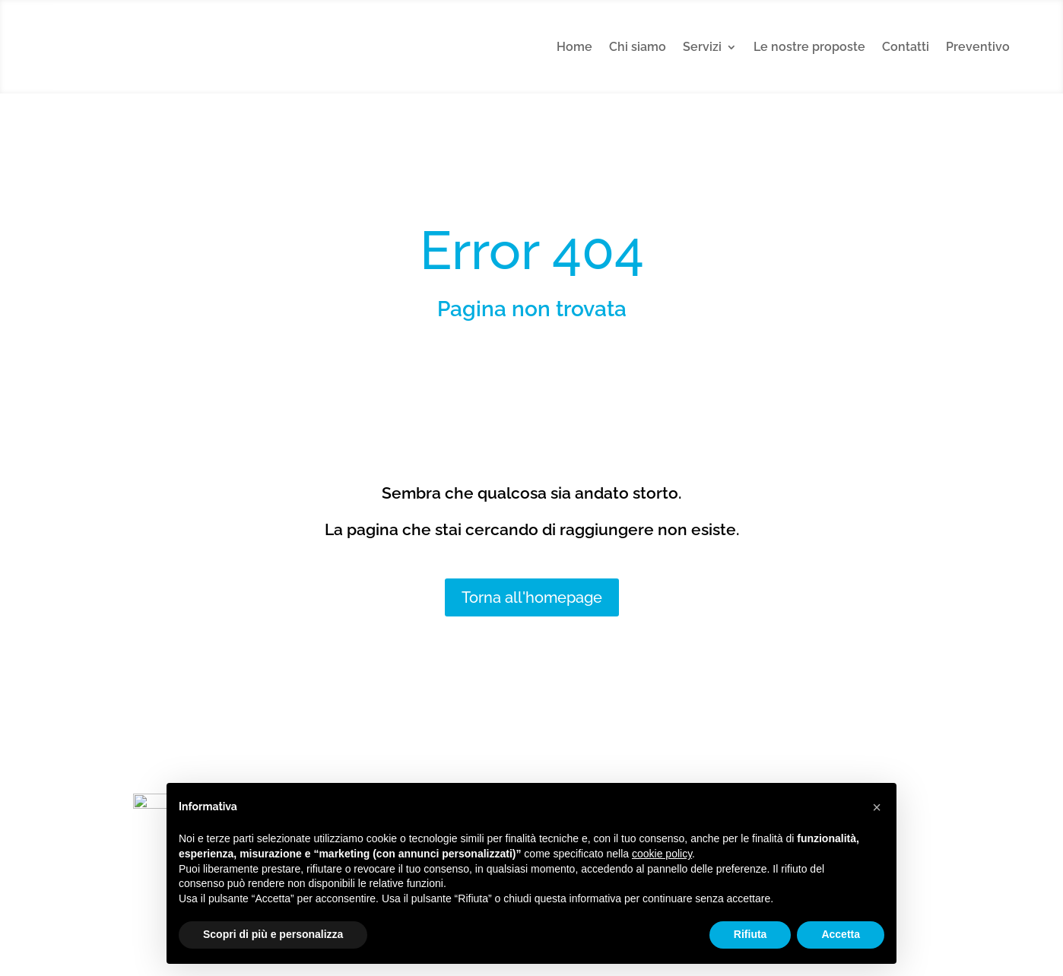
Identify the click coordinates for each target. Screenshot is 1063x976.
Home (574, 47)
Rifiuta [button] (750, 934)
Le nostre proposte (809, 47)
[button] (877, 807)
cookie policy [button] (662, 854)
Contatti (905, 47)
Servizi (702, 47)
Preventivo (978, 47)
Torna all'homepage (532, 597)
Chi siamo (637, 47)
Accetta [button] (840, 934)
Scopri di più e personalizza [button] (273, 934)
